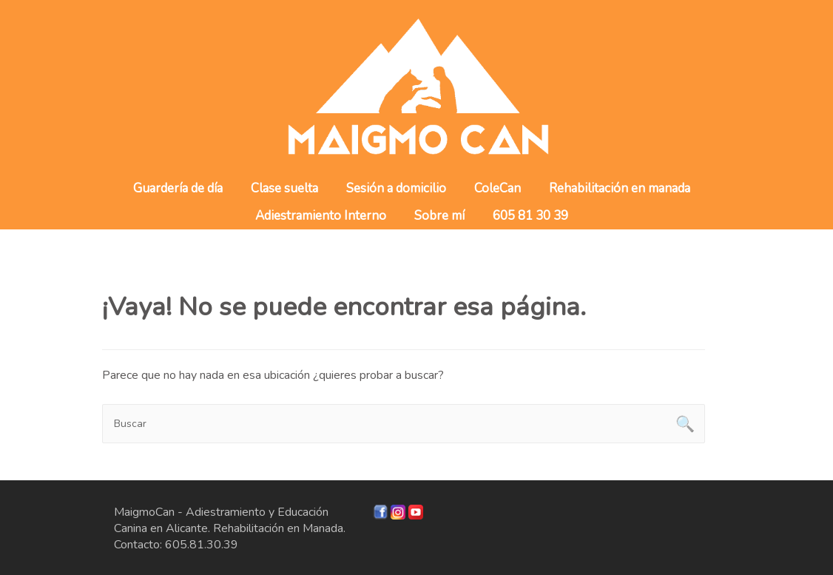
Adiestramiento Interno (320, 215)
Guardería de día (178, 188)
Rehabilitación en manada (619, 188)
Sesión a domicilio (396, 188)
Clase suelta (284, 188)
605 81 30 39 (530, 215)
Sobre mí (439, 215)
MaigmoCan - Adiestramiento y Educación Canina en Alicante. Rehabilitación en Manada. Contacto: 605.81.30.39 (229, 528)
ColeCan (497, 188)
